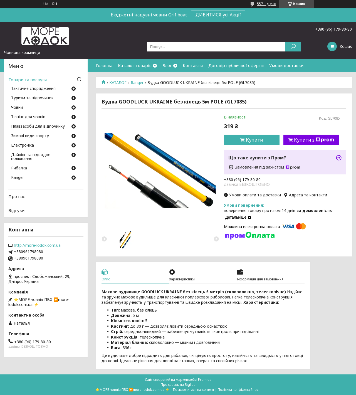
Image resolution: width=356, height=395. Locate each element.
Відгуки (16, 210)
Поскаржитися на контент (193, 389)
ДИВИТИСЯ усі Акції (218, 15)
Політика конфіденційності (239, 389)
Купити (254, 140)
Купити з (314, 140)
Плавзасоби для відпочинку (38, 126)
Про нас (16, 196)
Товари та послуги (27, 79)
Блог (167, 65)
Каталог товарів (135, 65)
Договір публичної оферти (236, 65)
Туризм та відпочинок (32, 98)
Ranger (17, 178)
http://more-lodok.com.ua (37, 245)
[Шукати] (293, 46)
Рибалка (19, 168)
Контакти (193, 65)
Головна (104, 65)
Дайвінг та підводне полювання (30, 157)
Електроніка (22, 145)
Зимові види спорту (30, 136)
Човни (17, 107)
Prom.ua (204, 379)
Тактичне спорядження (33, 89)
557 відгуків (266, 3)
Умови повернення (115, 78)
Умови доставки (286, 65)
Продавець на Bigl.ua (178, 384)
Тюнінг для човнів (28, 117)
